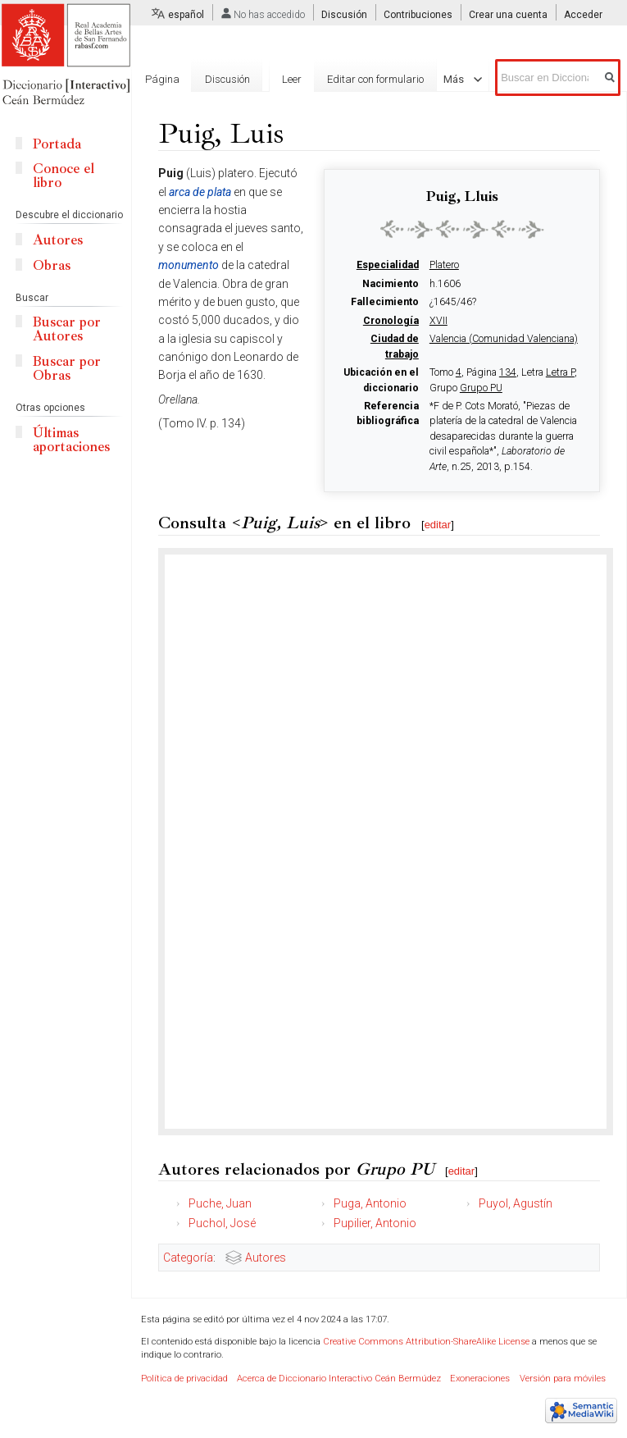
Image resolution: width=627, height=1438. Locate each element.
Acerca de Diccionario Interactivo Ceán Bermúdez (339, 1378)
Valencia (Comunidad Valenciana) (503, 339)
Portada (57, 144)
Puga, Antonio (370, 1203)
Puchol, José (222, 1223)
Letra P (560, 372)
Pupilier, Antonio (375, 1223)
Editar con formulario (375, 79)
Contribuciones (418, 15)
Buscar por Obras (67, 368)
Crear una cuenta (508, 15)
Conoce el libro (63, 175)
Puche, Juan (220, 1203)
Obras (51, 265)
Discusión (344, 15)
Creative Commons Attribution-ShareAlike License (426, 1341)
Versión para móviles (563, 1378)
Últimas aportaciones (71, 440)
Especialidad (388, 265)
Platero (444, 265)
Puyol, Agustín (515, 1203)
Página (162, 79)
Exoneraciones (480, 1378)
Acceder (583, 15)
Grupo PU (481, 388)
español (186, 15)
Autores (265, 1257)
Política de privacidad (184, 1378)
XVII (438, 320)
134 (507, 372)
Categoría (188, 1257)
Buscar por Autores (67, 329)
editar (438, 524)
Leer (292, 79)
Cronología (391, 320)
